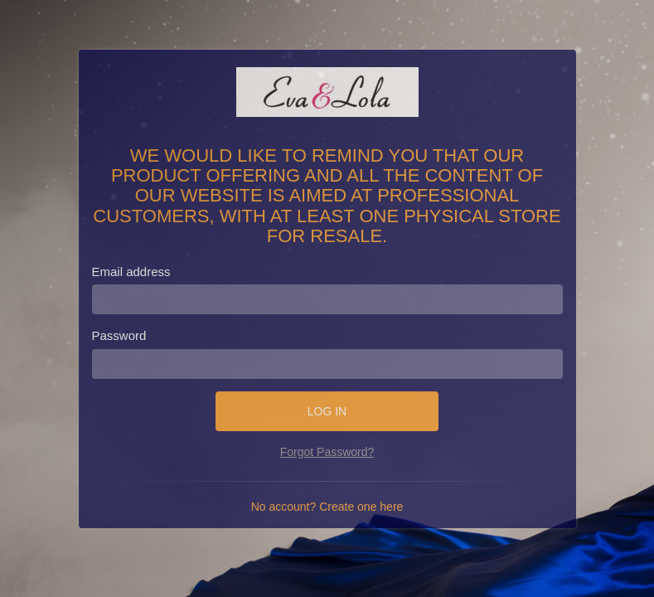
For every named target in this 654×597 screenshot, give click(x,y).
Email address (131, 272)
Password (119, 335)
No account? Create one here (327, 506)
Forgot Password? (327, 452)
